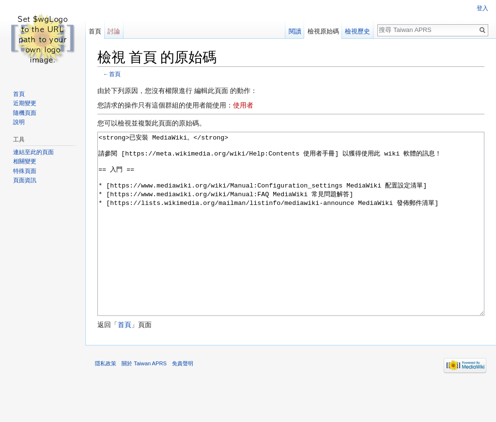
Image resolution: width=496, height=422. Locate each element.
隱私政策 (105, 400)
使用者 (243, 105)
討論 (114, 31)
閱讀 (295, 31)
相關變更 (24, 161)
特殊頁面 (24, 171)
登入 (482, 8)
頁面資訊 (24, 180)
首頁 (115, 74)
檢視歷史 (357, 31)
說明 (19, 122)
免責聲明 (182, 400)
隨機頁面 (24, 112)
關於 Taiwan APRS (144, 400)
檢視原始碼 (323, 31)
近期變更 (24, 103)
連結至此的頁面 (33, 152)
